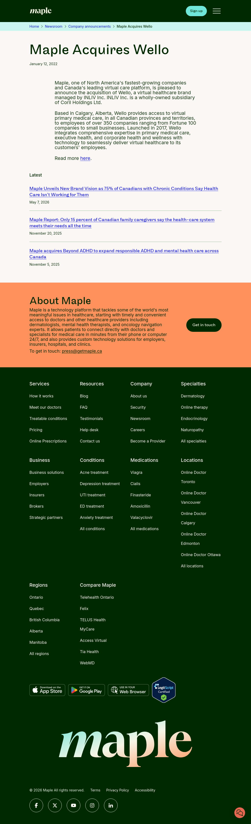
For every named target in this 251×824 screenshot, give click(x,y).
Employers (39, 483)
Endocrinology (194, 418)
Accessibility (145, 790)
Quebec (36, 608)
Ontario (36, 597)
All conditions (92, 528)
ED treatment (92, 506)
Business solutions (46, 472)
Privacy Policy (117, 790)
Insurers (36, 494)
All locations (192, 565)
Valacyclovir (141, 517)
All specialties (193, 441)
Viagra (136, 472)
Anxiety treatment (96, 517)
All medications (144, 528)
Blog (84, 396)
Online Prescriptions (48, 441)
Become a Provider (147, 441)
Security (138, 407)
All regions (39, 653)
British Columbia (44, 619)
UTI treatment (92, 494)
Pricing (35, 429)
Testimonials (91, 418)
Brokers (36, 506)
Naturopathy (192, 429)
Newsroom (53, 26)
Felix (84, 608)
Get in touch (203, 324)
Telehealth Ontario (97, 597)
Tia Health (89, 651)
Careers (137, 429)
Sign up (196, 11)
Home (34, 26)
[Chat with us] (239, 812)
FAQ (84, 407)
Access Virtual (93, 640)
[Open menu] (217, 11)
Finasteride (140, 494)
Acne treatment (94, 472)
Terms (95, 790)
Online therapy (194, 407)
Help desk (89, 429)
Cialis (135, 483)
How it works (41, 396)
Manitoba (38, 642)
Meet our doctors (45, 407)
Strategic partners (46, 517)
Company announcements (89, 26)
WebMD (87, 662)
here (85, 158)
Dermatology (193, 396)
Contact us (90, 441)
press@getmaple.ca (82, 351)
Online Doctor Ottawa (201, 554)
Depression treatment (100, 483)
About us (138, 396)
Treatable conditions (48, 418)
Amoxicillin (140, 506)
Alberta (36, 631)
